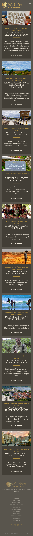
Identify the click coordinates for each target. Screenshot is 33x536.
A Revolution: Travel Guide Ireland (16, 179)
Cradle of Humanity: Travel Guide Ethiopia (16, 272)
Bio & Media (16, 503)
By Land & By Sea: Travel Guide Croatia (16, 409)
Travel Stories (16, 80)
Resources (16, 514)
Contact (16, 520)
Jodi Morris (23, 28)
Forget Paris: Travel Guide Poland (16, 454)
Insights (16, 511)
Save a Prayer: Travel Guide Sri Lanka (16, 318)
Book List (16, 518)
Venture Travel (16, 509)
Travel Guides (16, 30)
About (16, 498)
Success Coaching (17, 507)
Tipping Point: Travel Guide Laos (16, 227)
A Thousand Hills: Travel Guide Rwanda (16, 34)
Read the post (16, 55)
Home (16, 496)
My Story (16, 500)
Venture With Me (16, 505)
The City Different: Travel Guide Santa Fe (16, 133)
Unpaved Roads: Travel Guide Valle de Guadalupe (16, 85)
